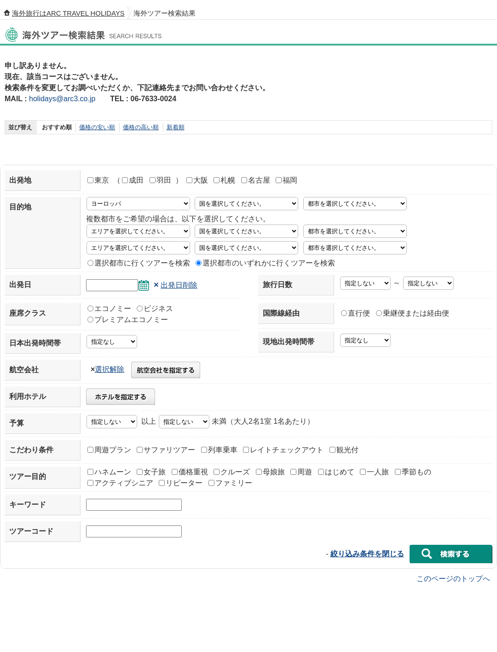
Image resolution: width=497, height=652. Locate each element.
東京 (98, 180)
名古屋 (255, 180)
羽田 (160, 180)
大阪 (197, 180)
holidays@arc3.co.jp (62, 99)
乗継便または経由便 (412, 313)
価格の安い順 (97, 127)
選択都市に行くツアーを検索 (138, 263)
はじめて (336, 472)
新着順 (176, 127)
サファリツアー (166, 450)
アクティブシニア (120, 483)
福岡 (286, 180)
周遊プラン (109, 450)
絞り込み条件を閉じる (367, 554)
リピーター (180, 483)
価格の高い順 (141, 127)
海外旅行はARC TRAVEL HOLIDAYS (68, 13)
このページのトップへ (453, 578)
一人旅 (374, 472)
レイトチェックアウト (283, 450)
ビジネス (155, 308)
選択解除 (109, 369)
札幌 (224, 180)
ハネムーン (109, 472)
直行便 (355, 313)
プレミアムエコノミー (127, 319)
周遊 (301, 472)
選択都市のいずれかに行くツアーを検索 (265, 263)
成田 (133, 180)
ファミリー (230, 483)
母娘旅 (270, 472)
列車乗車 (219, 450)
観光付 (343, 450)
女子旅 (151, 472)
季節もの (413, 472)
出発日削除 (179, 285)
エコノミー (109, 308)
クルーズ (232, 472)
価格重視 (190, 472)
